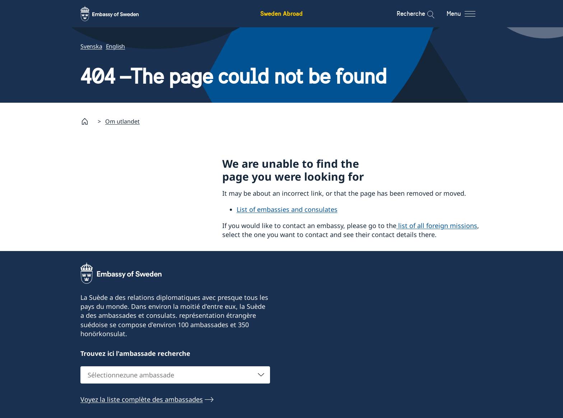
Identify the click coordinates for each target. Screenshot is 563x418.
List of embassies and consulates (287, 209)
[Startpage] (87, 121)
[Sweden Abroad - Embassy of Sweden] (116, 14)
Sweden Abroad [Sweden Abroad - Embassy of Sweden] (281, 13)
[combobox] (175, 374)
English (115, 46)
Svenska (91, 46)
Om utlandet (122, 121)
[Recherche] (426, 13)
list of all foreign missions (436, 225)
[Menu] (467, 13)
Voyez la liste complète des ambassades (141, 399)
